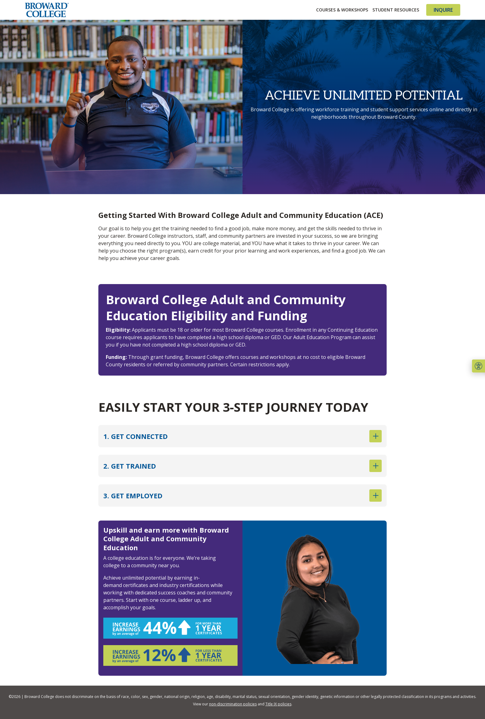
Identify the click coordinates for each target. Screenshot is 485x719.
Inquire (443, 9)
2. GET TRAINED (242, 466)
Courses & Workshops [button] (342, 10)
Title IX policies (278, 704)
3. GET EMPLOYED (242, 495)
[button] (478, 366)
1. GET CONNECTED (242, 436)
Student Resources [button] (395, 10)
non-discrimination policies (233, 704)
